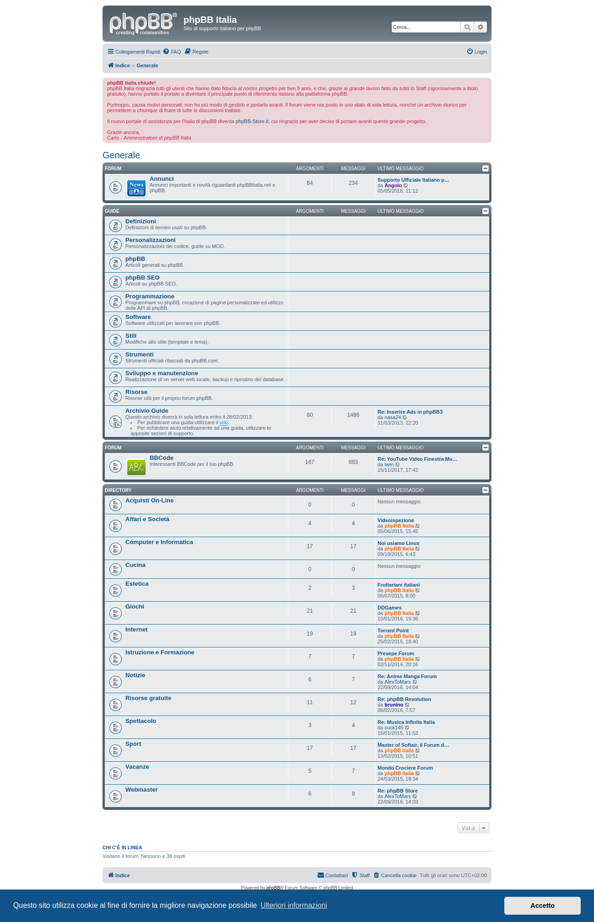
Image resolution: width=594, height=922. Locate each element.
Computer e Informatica (159, 542)
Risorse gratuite (148, 698)
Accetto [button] (542, 905)
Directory (118, 490)
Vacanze (137, 766)
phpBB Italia (399, 525)
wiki (224, 422)
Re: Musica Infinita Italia (406, 722)
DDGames (390, 607)
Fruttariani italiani (399, 585)
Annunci (162, 178)
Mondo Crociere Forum (405, 768)
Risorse (136, 391)
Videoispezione (396, 520)
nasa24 (392, 417)
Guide (112, 211)
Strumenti (139, 354)
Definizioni (140, 221)
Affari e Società (147, 519)
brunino (393, 704)
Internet (136, 629)
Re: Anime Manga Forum (407, 676)
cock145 (393, 727)
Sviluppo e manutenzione (161, 373)
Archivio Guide (146, 410)
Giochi (134, 606)
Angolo (393, 185)
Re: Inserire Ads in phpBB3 (410, 412)
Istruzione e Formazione (159, 652)
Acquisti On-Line (149, 500)
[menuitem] (171, 51)
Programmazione (149, 296)
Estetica (137, 583)
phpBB (135, 258)
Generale (121, 155)
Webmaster (141, 789)
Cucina (135, 564)
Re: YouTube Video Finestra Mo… (418, 459)
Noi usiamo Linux (399, 543)
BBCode (161, 457)
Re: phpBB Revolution (404, 699)
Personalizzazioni (150, 240)
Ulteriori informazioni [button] (293, 905)
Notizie (135, 675)
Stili (130, 335)
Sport (133, 743)
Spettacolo (140, 720)
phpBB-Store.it (252, 121)
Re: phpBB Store (398, 790)
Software (138, 316)
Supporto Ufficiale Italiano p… (413, 180)
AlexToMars (397, 682)
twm (389, 464)
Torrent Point (393, 630)
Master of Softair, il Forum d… (413, 745)
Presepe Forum (396, 653)
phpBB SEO (142, 277)
